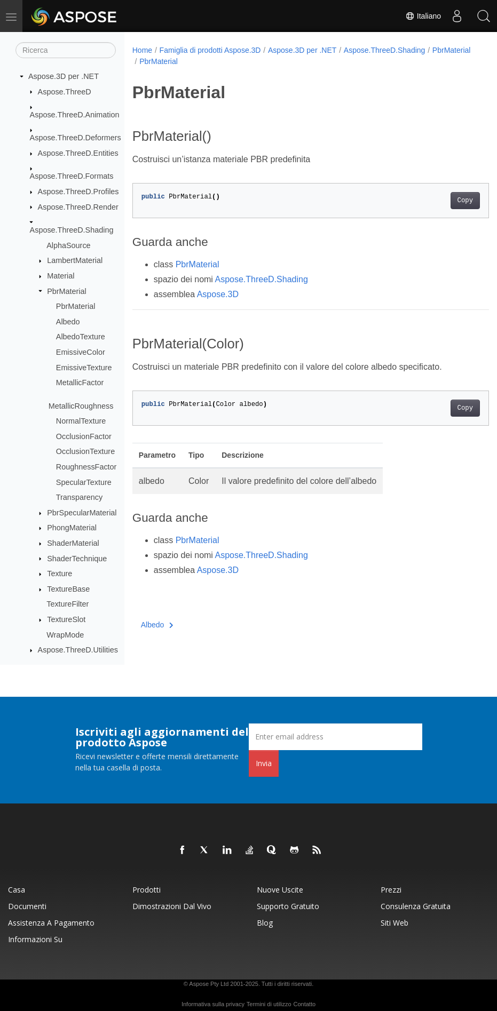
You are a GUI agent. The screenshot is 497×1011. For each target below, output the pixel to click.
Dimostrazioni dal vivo (171, 906)
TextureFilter (67, 604)
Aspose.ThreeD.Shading (72, 230)
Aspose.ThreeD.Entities (78, 153)
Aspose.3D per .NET (63, 76)
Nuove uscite (280, 890)
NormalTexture (81, 421)
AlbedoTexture (80, 336)
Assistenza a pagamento (51, 923)
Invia (264, 763)
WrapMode (65, 635)
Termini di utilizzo (269, 1004)
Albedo (68, 321)
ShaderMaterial (73, 543)
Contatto (304, 1004)
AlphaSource (68, 245)
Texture (59, 573)
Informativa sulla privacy (213, 1004)
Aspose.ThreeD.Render (78, 207)
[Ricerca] (65, 50)
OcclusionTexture (85, 451)
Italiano (423, 16)
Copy (440, 200)
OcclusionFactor (84, 436)
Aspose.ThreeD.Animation (75, 114)
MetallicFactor (80, 382)
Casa (16, 890)
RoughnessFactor (86, 467)
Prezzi (391, 890)
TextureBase (68, 589)
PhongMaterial (72, 527)
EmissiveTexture (84, 367)
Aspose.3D (218, 294)
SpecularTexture (84, 482)
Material (60, 276)
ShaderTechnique (77, 558)
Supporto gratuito (288, 906)
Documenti (27, 906)
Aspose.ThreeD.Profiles (78, 191)
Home (142, 50)
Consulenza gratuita (416, 906)
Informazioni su (35, 939)
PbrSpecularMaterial (81, 512)
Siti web (394, 923)
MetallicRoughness (81, 406)
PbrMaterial (66, 291)
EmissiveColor (80, 352)
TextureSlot (66, 619)
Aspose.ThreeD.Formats (72, 176)
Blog (265, 923)
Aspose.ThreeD (64, 91)
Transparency (79, 497)
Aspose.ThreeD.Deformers (75, 137)
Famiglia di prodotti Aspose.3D (210, 50)
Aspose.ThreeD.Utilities (78, 650)
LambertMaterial (74, 260)
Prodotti (146, 890)
